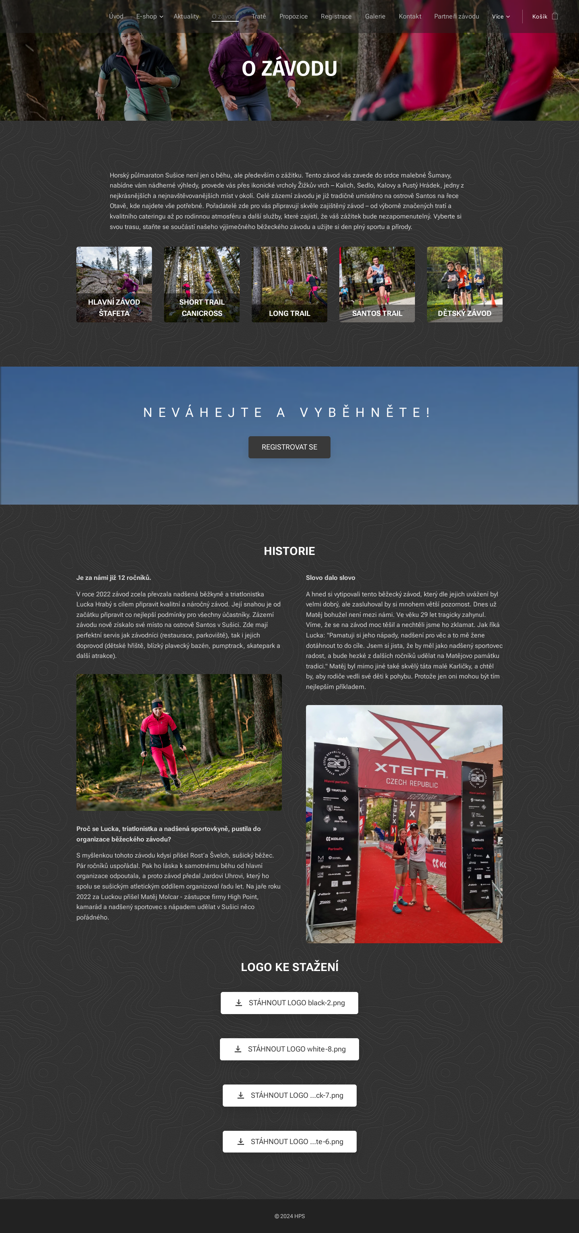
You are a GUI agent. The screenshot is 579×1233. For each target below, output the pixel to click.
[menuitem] (133, 16)
